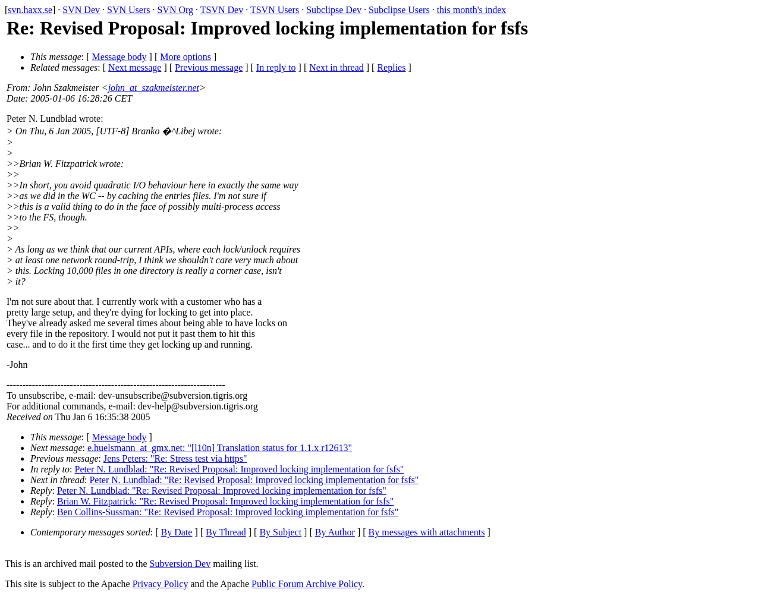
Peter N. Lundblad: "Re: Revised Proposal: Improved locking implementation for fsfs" (239, 469)
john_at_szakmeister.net (153, 88)
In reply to (276, 67)
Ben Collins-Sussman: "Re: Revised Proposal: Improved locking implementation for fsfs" (227, 512)
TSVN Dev (221, 10)
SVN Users (128, 10)
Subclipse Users (399, 10)
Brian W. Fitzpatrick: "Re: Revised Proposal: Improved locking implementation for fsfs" (225, 501)
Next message (134, 67)
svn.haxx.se (30, 10)
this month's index (472, 10)
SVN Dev (81, 10)
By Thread (226, 532)
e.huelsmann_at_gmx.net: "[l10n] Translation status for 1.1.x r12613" (219, 448)
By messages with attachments (427, 532)
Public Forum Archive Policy (306, 584)
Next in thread (336, 67)
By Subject (280, 532)
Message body (119, 57)
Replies (391, 67)
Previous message (209, 67)
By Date (177, 532)
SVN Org (175, 10)
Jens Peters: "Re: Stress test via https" (175, 458)
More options (185, 57)
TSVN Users (274, 10)
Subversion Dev (180, 564)
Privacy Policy (160, 584)
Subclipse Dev (333, 10)
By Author (335, 532)
